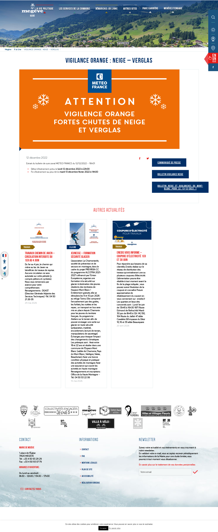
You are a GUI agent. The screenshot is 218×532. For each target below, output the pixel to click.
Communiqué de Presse (169, 162)
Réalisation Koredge (91, 482)
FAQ (83, 456)
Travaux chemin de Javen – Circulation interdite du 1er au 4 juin (40, 256)
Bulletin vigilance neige (170, 174)
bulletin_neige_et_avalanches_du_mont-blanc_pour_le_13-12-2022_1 (180, 187)
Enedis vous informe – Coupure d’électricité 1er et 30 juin (131, 256)
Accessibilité (87, 476)
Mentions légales (89, 462)
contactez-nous (30, 489)
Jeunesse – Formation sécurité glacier (83, 254)
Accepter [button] (103, 528)
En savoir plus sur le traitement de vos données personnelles (167, 464)
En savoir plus (114, 528)
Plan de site (87, 469)
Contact (85, 449)
